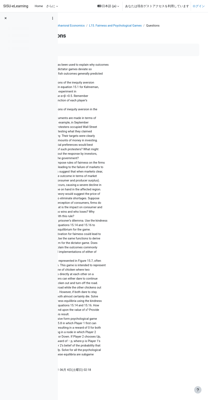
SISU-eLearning (15, 6)
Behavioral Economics (106, 26)
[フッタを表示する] (198, 390)
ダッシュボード (76, 26)
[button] (108, 6)
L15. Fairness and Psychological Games (153, 26)
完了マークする (80, 54)
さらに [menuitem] (50, 6)
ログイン (199, 6)
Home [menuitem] (39, 6)
